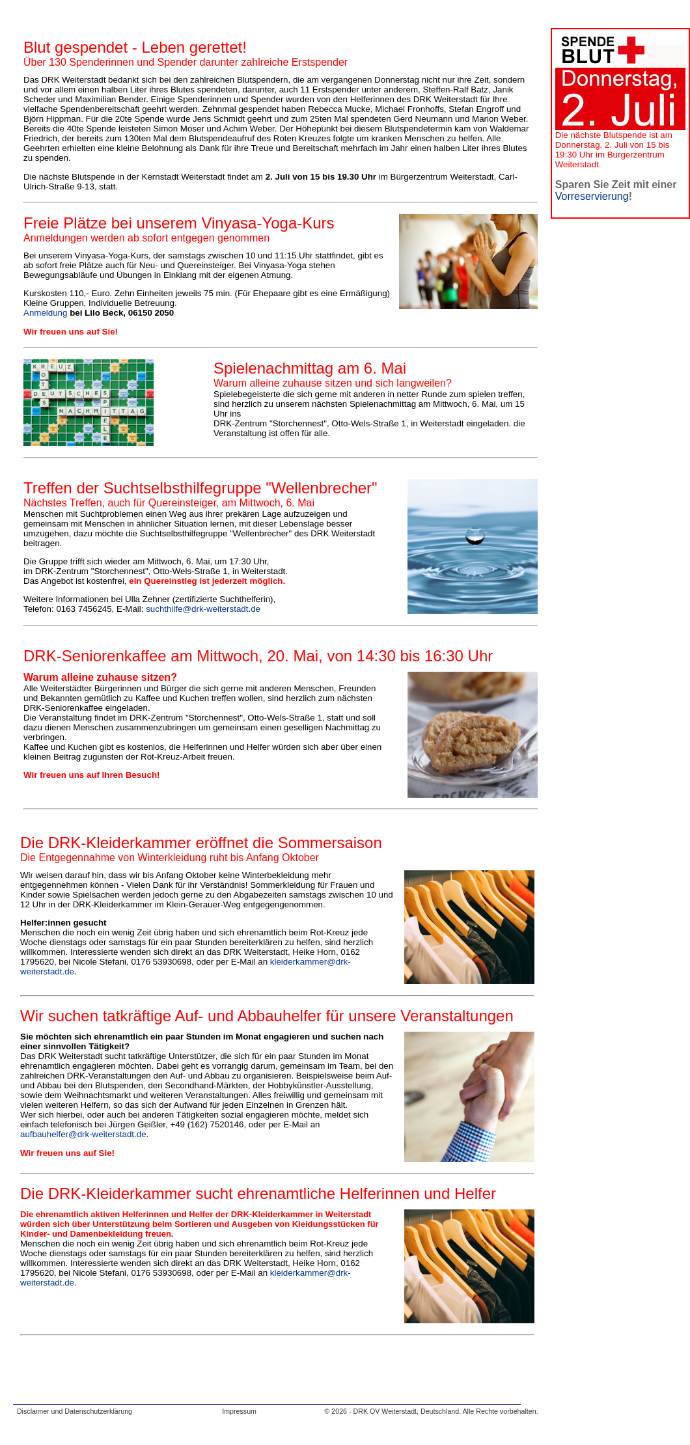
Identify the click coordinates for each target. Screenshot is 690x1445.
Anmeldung (45, 313)
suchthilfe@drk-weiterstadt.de (203, 609)
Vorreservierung (592, 196)
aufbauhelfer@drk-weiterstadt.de (83, 1134)
